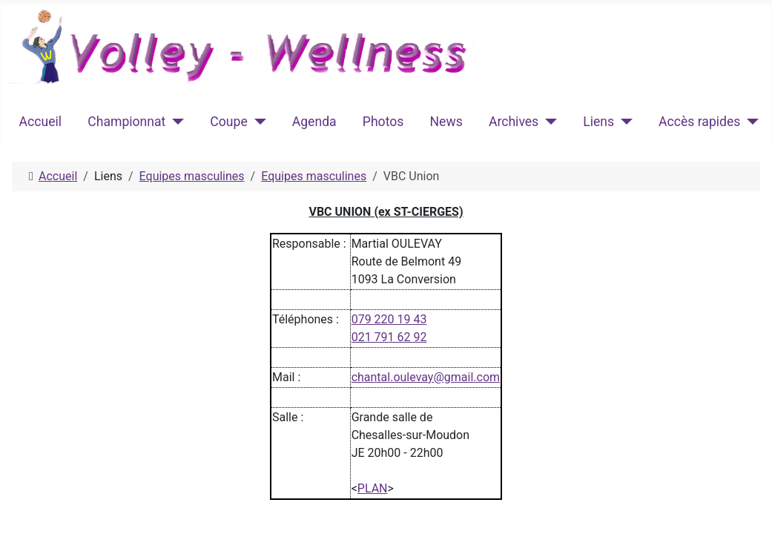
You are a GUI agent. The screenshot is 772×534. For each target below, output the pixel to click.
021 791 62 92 (389, 337)
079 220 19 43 (389, 319)
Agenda (314, 121)
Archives (513, 121)
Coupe (228, 121)
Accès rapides (699, 121)
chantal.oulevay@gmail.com (426, 377)
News (446, 121)
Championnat (126, 121)
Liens (598, 121)
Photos (383, 121)
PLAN (372, 488)
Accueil (40, 121)
